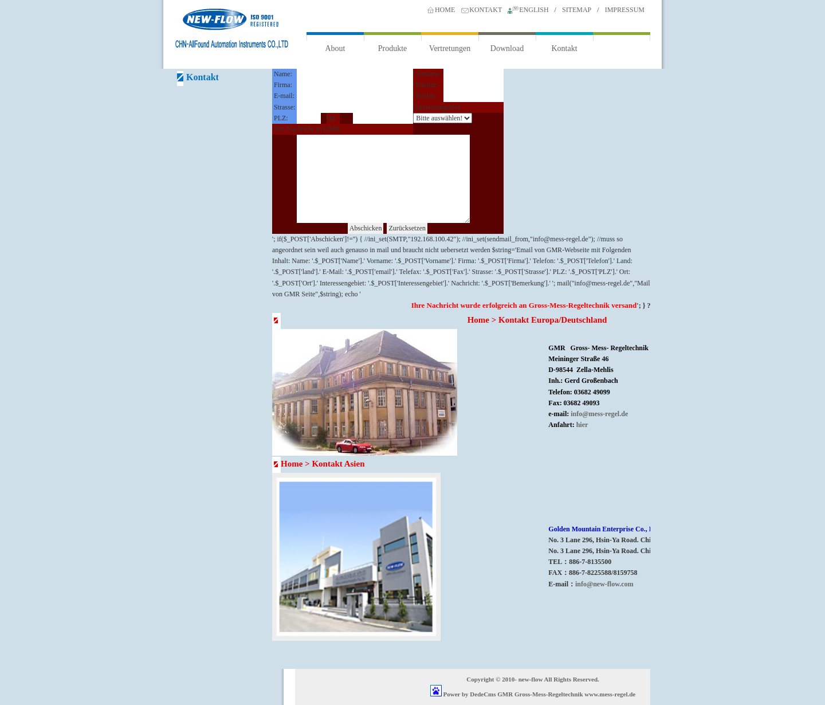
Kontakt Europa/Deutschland (552, 319)
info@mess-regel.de (599, 414)
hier (582, 425)
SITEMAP (576, 10)
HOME (445, 10)
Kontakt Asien (338, 463)
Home (478, 319)
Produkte (392, 48)
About (335, 48)
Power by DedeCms (469, 694)
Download (507, 48)
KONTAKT (485, 10)
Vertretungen (449, 48)
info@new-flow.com (604, 584)
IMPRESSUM (625, 10)
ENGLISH (533, 10)
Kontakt (564, 48)
